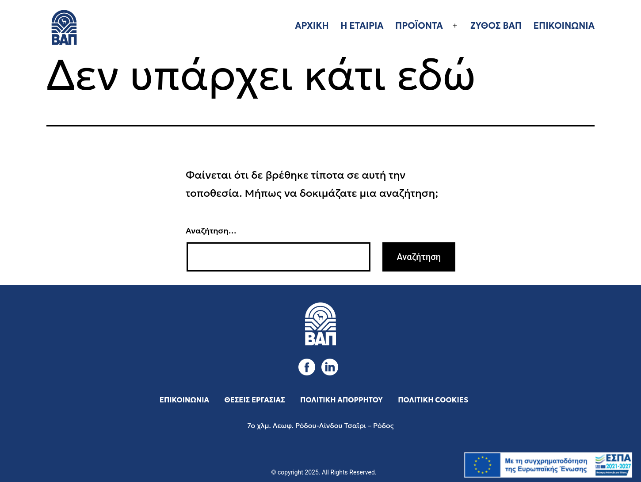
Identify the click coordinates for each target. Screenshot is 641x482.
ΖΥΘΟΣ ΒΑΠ (496, 25)
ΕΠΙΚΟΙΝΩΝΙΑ (564, 25)
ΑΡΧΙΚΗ (312, 25)
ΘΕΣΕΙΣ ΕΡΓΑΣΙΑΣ (255, 399)
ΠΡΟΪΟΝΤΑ (419, 25)
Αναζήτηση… (211, 231)
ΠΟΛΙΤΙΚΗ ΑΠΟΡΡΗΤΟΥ (341, 399)
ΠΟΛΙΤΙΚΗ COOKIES (433, 399)
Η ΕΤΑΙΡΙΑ (361, 25)
